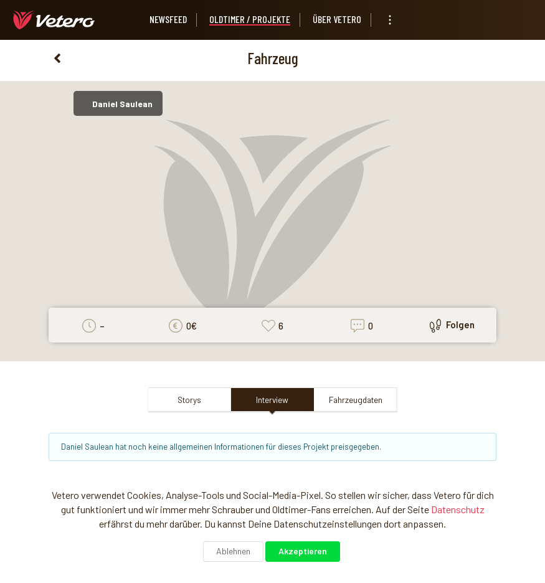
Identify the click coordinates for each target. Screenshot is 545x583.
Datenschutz (458, 509)
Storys (189, 399)
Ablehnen (233, 551)
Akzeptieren (302, 551)
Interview (272, 399)
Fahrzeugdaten (355, 399)
